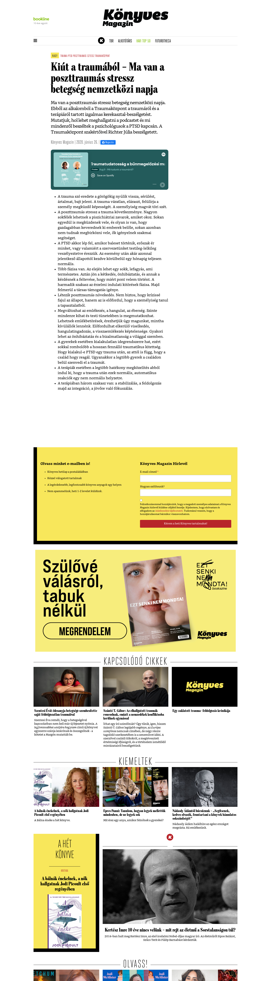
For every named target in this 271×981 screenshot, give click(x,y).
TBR (112, 41)
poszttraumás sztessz (84, 56)
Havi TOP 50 (144, 41)
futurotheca (164, 41)
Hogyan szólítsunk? (152, 486)
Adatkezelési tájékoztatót (169, 511)
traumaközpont (102, 56)
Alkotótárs (126, 41)
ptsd (70, 56)
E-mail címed (149, 472)
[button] (35, 41)
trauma (63, 56)
